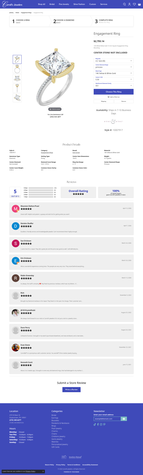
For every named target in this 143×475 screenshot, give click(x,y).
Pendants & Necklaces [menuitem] (60, 423)
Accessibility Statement (90, 465)
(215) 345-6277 (55, 117)
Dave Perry (25, 327)
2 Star (26, 195)
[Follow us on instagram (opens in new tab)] (101, 424)
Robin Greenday (27, 275)
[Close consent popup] (43, 471)
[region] (55, 78)
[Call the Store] (15, 420)
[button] (124, 4)
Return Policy (49, 465)
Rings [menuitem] (54, 426)
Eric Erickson (26, 258)
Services (103, 4)
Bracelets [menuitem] (55, 420)
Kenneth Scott (26, 362)
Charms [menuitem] (55, 431)
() (55, 188)
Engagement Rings (26, 12)
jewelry (11, 12)
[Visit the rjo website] (64, 457)
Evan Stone (25, 345)
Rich (22, 293)
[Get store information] (16, 423)
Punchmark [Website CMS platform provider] (75, 472)
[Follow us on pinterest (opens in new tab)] (104, 424)
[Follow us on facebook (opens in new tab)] (98, 424)
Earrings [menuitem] (55, 418)
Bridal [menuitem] (54, 415)
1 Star (26, 197)
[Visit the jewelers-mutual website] (75, 457)
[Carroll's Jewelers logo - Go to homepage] (12, 4)
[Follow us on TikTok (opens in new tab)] (95, 424)
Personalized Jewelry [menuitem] (60, 444)
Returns (124, 101)
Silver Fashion (79, 4)
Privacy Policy (60, 465)
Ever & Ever (76, 153)
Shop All (41, 4)
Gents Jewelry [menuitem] (57, 439)
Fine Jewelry (64, 4)
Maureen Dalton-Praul (30, 206)
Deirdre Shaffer (27, 223)
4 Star (26, 190)
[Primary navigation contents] (72, 4)
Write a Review (71, 389)
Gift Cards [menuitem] (55, 447)
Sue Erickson (26, 241)
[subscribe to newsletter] (124, 419)
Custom (92, 4)
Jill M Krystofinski (28, 310)
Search (18, 22)
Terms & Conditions (73, 465)
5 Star (26, 188)
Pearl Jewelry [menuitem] (57, 428)
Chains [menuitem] (54, 434)
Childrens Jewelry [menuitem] (58, 436)
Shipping (103, 101)
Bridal (52, 4)
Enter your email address (104, 415)
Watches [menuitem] (55, 441)
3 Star (26, 192)
